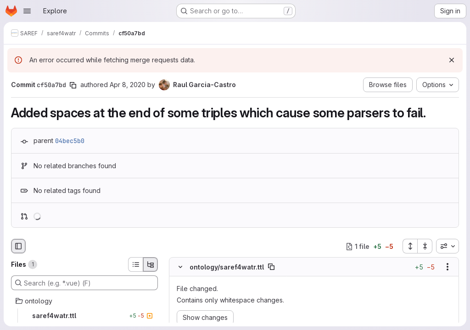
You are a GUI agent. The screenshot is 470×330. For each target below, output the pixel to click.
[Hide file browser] (18, 246)
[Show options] (447, 267)
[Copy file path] (271, 267)
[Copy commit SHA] (72, 85)
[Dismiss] (451, 60)
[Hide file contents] (180, 267)
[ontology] (84, 301)
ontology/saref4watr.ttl (227, 267)
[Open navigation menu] (27, 11)
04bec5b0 (69, 141)
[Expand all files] (410, 246)
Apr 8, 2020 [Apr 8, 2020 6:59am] (127, 84)
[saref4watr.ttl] (84, 315)
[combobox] (447, 246)
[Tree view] (150, 264)
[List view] (135, 264)
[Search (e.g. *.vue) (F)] (84, 282)
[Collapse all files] (425, 246)
